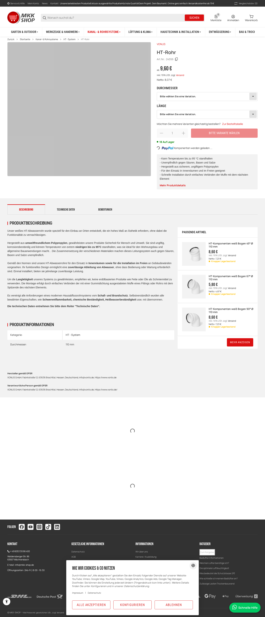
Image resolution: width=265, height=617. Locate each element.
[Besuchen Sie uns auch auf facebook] (22, 527)
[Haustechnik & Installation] (181, 32)
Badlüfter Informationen (211, 557)
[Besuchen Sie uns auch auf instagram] (39, 527)
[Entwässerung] (220, 32)
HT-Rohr (85, 39)
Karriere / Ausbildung (145, 556)
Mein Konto (33, 3)
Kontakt (54, 3)
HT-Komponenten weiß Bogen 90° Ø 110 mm (231, 310)
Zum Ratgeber (207, 552)
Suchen (194, 17)
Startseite (25, 39)
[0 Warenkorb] (251, 18)
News (44, 3)
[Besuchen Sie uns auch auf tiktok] (48, 527)
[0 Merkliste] (216, 18)
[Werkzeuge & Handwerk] (63, 32)
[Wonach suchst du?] (116, 18)
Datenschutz (78, 551)
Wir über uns (141, 551)
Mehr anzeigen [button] (240, 342)
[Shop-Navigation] (16, 3)
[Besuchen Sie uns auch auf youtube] (30, 527)
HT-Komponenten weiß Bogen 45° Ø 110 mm (231, 245)
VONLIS (161, 44)
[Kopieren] (176, 59)
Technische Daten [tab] (66, 209)
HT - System (69, 39)
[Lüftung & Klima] (141, 32)
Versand (180, 75)
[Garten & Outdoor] (24, 32)
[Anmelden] (233, 18)
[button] (207, 552)
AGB (73, 556)
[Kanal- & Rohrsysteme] (104, 32)
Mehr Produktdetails (173, 185)
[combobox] (207, 96)
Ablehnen (174, 605)
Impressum (77, 592)
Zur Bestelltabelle (232, 124)
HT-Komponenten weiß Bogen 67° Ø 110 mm (231, 278)
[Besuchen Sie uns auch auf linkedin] (57, 527)
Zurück (10, 39)
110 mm (70, 344)
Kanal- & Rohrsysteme (47, 39)
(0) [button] (246, 3)
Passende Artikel (194, 232)
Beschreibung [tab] (26, 209)
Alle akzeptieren (91, 605)
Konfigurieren (132, 605)
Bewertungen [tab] (105, 209)
